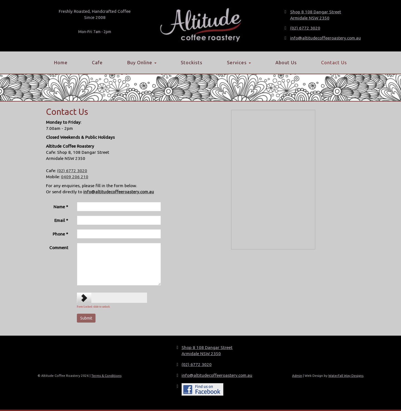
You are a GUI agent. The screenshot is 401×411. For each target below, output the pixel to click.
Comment (58, 247)
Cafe (97, 62)
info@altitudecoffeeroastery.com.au (325, 38)
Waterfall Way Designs (345, 375)
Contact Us (334, 62)
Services (239, 62)
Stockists (191, 62)
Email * (61, 220)
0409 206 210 (74, 176)
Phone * (60, 234)
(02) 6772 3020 (305, 28)
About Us (286, 62)
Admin (297, 375)
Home (61, 62)
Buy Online (142, 62)
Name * (60, 206)
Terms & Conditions (106, 375)
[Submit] (86, 318)
